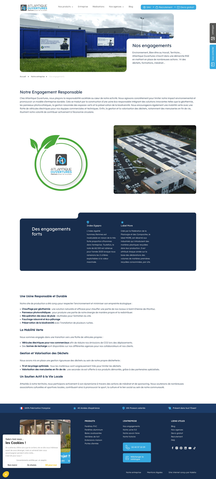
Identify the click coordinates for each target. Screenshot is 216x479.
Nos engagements (131, 426)
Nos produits (64, 6)
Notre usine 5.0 (130, 429)
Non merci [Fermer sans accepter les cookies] (12, 465)
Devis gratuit (187, 7)
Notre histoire (129, 436)
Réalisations (98, 6)
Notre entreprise (38, 76)
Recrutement (165, 7)
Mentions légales (155, 472)
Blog (131, 6)
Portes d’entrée (91, 443)
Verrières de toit (92, 436)
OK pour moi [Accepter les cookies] (51, 465)
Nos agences (115, 6)
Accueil (23, 76)
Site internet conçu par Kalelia (182, 472)
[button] (5, 474)
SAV (149, 7)
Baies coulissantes (93, 433)
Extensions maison (93, 440)
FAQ (173, 440)
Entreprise (83, 6)
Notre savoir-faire (131, 433)
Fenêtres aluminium (94, 429)
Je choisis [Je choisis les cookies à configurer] (31, 465)
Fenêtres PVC (91, 426)
